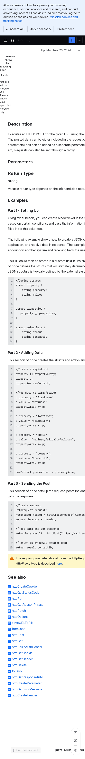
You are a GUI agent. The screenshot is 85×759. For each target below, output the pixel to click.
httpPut (17, 598)
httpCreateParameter (27, 683)
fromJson (18, 629)
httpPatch (19, 611)
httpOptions (20, 617)
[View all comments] (75, 733)
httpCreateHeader (24, 695)
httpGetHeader (22, 659)
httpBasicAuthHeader (27, 647)
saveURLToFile (22, 623)
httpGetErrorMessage (27, 689)
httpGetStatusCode (25, 592)
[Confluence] (20, 40)
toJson (17, 671)
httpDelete (19, 665)
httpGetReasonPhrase (27, 605)
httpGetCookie (22, 653)
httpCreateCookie (24, 586)
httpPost (18, 635)
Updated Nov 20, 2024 (56, 50)
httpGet (17, 641)
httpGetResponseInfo (27, 677)
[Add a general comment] (26, 750)
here (59, 563)
